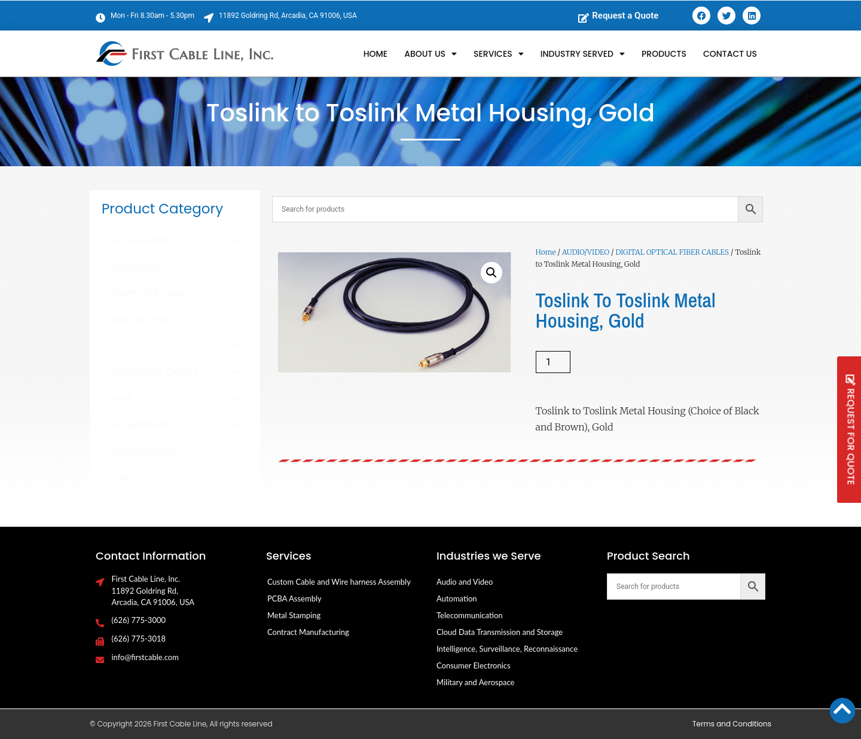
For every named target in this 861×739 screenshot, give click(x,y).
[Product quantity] (553, 362)
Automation (456, 598)
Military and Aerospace (475, 682)
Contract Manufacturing (308, 632)
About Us (430, 53)
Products (664, 54)
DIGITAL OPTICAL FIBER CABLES (672, 252)
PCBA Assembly (294, 598)
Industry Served (583, 53)
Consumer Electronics (473, 665)
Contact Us (730, 54)
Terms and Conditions (731, 724)
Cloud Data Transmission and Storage (499, 632)
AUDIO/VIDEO (585, 252)
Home (376, 54)
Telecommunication (469, 615)
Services (499, 53)
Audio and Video (464, 582)
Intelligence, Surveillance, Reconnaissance (507, 649)
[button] (491, 272)
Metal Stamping (293, 615)
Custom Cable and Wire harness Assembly (339, 582)
